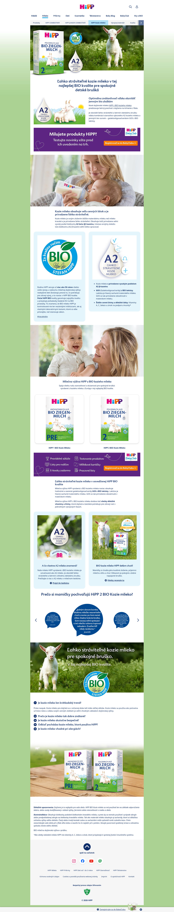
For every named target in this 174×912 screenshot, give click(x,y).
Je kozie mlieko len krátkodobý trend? (59, 702)
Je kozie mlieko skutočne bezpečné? (58, 720)
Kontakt (131, 876)
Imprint (104, 876)
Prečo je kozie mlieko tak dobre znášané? (62, 716)
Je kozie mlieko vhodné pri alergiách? (59, 728)
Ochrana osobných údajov (49, 876)
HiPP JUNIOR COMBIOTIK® (75, 23)
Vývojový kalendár (118, 23)
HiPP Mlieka (52, 870)
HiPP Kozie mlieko (98, 23)
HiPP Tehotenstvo (119, 870)
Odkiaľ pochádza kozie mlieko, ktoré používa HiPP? (68, 724)
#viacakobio (42, 316)
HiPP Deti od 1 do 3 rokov (83, 870)
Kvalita (132, 23)
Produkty (36, 23)
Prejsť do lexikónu (61, 583)
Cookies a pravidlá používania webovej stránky (80, 876)
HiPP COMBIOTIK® (52, 23)
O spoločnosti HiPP (118, 876)
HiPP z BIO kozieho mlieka (120, 105)
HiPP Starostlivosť (102, 870)
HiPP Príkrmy (65, 870)
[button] (130, 7)
